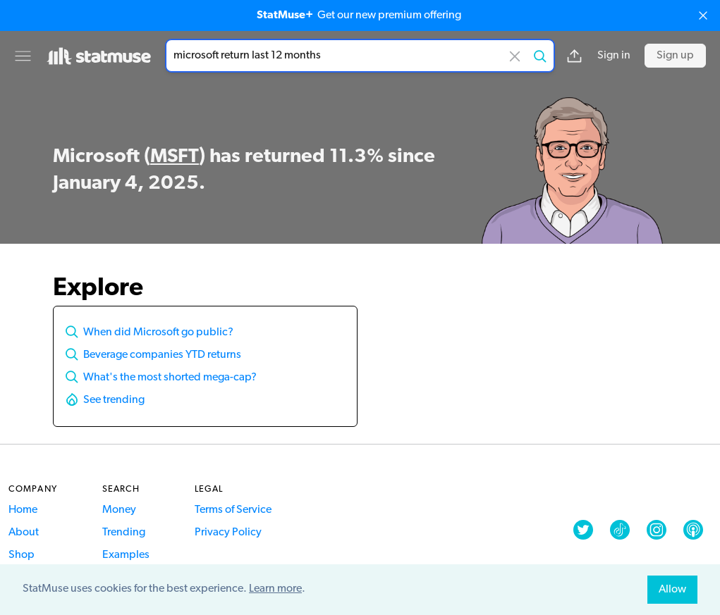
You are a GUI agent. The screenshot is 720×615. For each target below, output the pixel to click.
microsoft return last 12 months (360, 55)
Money (119, 510)
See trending (114, 400)
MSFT (174, 157)
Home (22, 510)
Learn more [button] (275, 589)
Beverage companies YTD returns (162, 355)
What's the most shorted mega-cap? (170, 377)
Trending (123, 532)
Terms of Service (233, 510)
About (23, 532)
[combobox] (360, 55)
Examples (126, 555)
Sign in (613, 55)
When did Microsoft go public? (158, 332)
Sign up (675, 55)
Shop (21, 555)
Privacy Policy (228, 532)
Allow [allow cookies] (672, 589)
